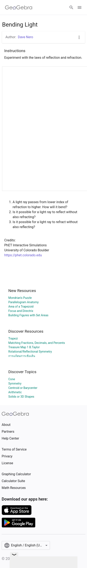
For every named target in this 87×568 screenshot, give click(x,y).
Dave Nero (25, 37)
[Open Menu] (79, 7)
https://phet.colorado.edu (23, 255)
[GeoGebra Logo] (18, 7)
